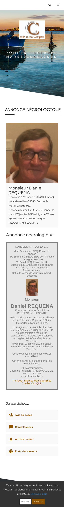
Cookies (57, 495)
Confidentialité (41, 495)
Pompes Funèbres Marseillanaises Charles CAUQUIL (32, 382)
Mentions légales (33, 499)
